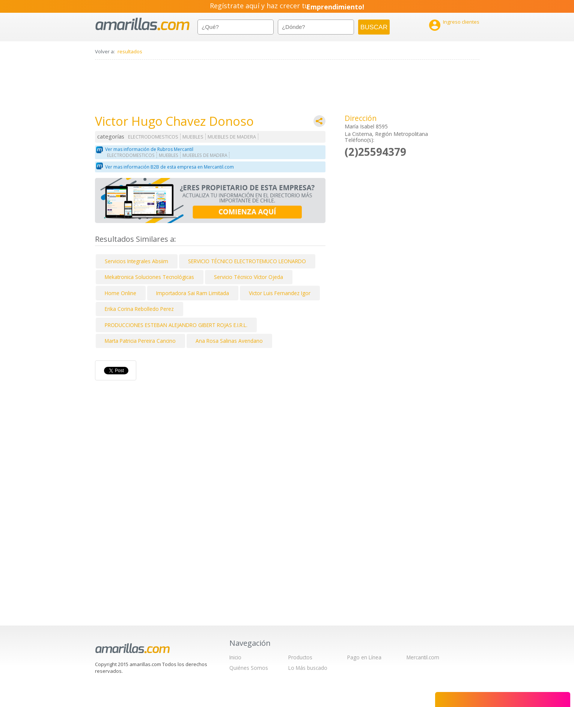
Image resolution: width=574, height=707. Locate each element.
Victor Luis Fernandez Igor (279, 293)
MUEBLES (192, 137)
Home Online (120, 293)
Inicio (235, 657)
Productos (300, 657)
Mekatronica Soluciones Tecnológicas (149, 276)
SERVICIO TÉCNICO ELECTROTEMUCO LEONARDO (247, 261)
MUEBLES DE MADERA (232, 137)
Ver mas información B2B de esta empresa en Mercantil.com (169, 167)
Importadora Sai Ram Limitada (192, 293)
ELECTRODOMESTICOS (153, 137)
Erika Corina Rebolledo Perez (139, 308)
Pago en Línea (364, 657)
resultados (130, 51)
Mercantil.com (423, 657)
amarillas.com (142, 24)
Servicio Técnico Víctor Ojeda (248, 276)
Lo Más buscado (307, 667)
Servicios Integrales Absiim (136, 261)
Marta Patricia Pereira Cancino (140, 340)
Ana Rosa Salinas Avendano (229, 340)
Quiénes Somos (248, 667)
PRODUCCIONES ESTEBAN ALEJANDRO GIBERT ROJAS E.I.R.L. (176, 325)
